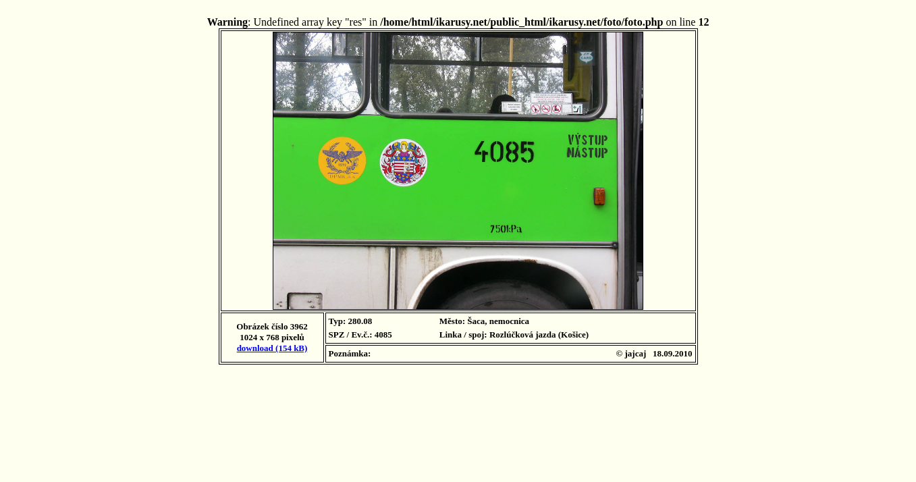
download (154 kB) (272, 348)
